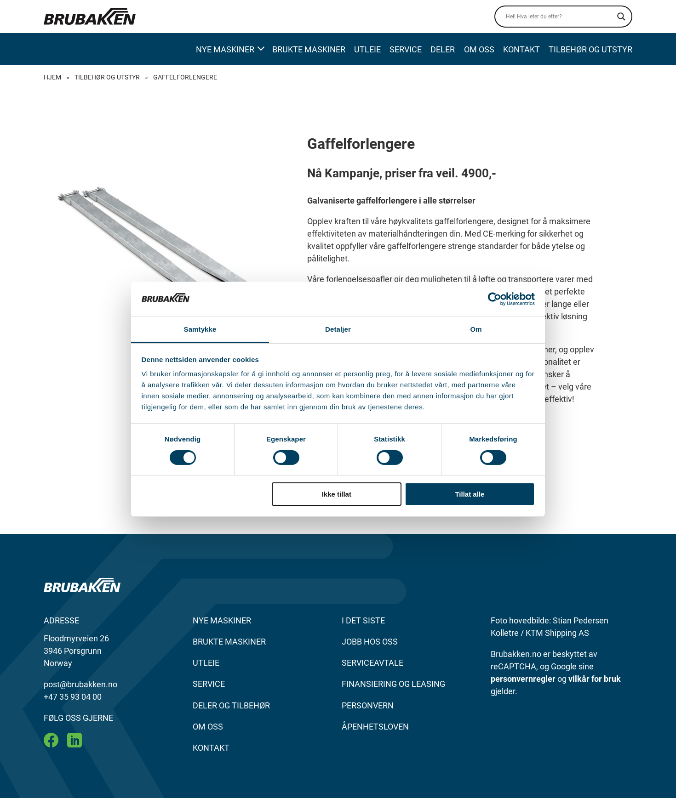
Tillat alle (469, 494)
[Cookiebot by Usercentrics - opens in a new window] (494, 299)
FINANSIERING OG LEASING (393, 684)
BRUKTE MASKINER (229, 641)
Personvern (368, 705)
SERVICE (209, 684)
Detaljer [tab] (338, 329)
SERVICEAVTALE (372, 663)
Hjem (52, 77)
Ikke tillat (336, 494)
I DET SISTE (363, 620)
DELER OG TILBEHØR (231, 705)
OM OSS (208, 726)
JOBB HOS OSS (370, 641)
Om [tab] (475, 329)
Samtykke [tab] (200, 329)
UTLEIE (206, 663)
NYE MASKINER (222, 620)
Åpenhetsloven (375, 726)
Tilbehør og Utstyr (107, 77)
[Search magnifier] (621, 16)
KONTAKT (211, 748)
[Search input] (559, 16)
